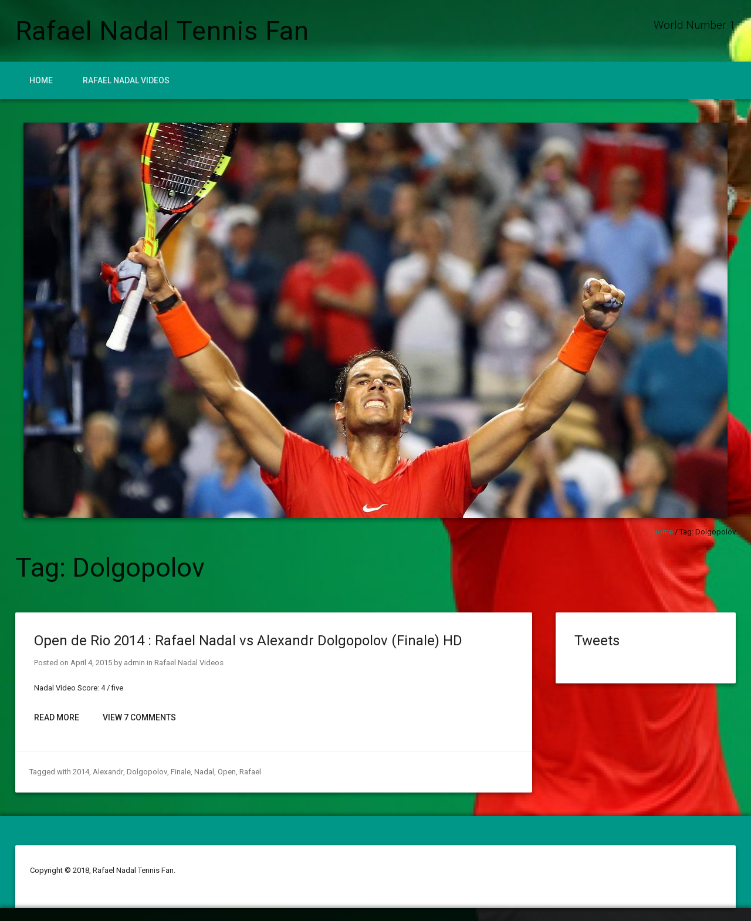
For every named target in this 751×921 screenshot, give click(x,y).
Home (41, 80)
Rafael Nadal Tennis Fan (162, 30)
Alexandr (107, 771)
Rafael (248, 771)
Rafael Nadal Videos (126, 80)
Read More (56, 717)
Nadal (202, 771)
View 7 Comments (139, 717)
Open (225, 771)
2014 (81, 771)
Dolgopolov (145, 771)
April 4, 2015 (91, 662)
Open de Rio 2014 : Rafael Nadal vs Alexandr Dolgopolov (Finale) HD (248, 640)
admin (134, 662)
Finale (179, 771)
